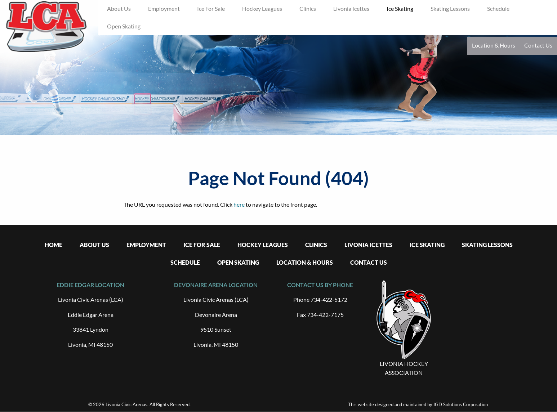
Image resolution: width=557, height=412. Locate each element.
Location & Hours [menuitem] (304, 262)
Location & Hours (493, 45)
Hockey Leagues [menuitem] (262, 8)
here (239, 204)
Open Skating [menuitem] (124, 26)
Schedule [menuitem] (498, 8)
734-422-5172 (329, 299)
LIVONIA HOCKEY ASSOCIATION (404, 368)
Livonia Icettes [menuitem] (351, 8)
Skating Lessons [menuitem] (450, 8)
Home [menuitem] (53, 244)
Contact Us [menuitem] (368, 262)
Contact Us (538, 45)
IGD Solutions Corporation (460, 404)
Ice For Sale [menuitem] (211, 8)
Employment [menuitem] (164, 8)
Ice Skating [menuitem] (400, 8)
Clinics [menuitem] (307, 8)
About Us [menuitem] (119, 8)
